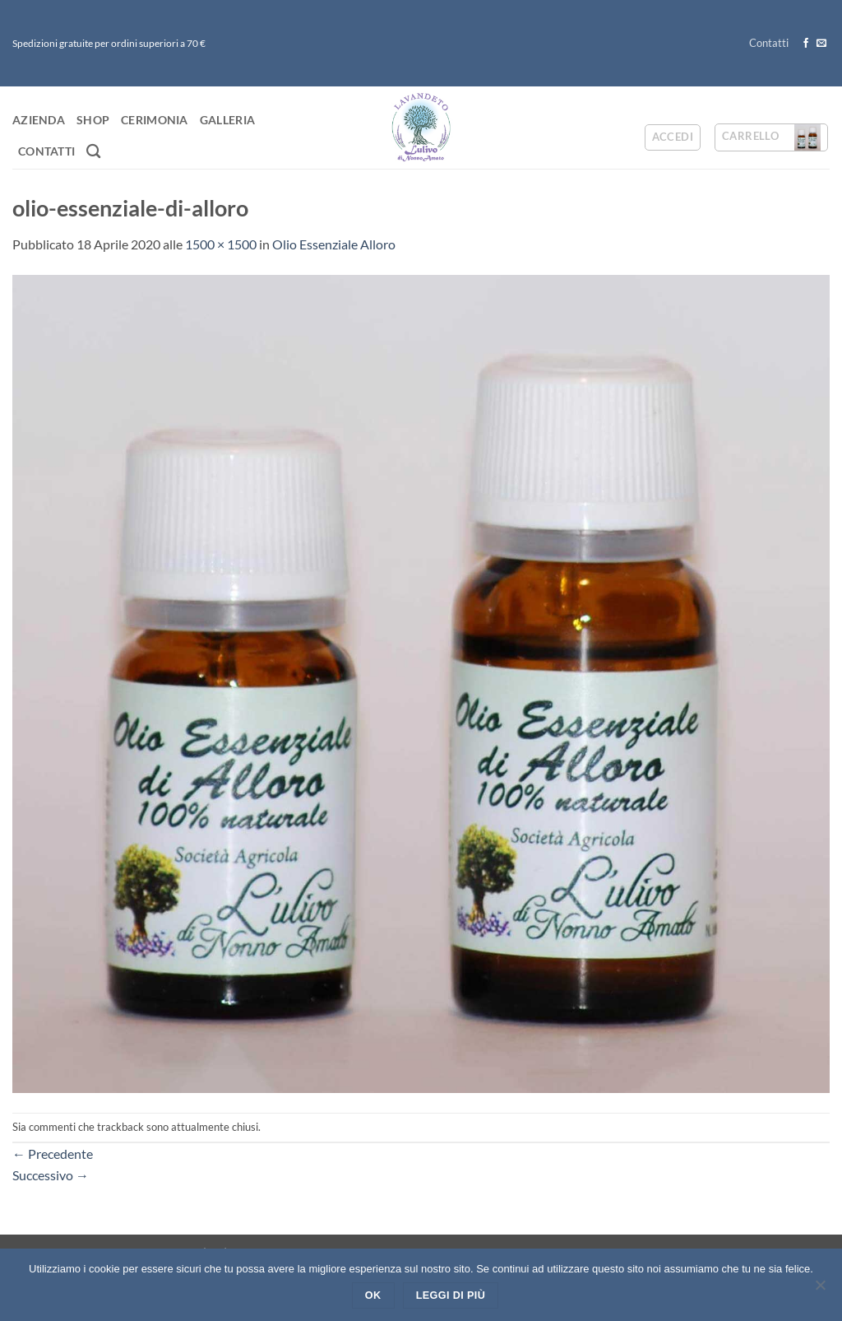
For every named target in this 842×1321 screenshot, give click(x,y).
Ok (373, 1295)
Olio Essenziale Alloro (334, 244)
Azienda (38, 120)
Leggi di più (450, 1295)
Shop (92, 120)
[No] (820, 1290)
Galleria (227, 120)
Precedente (52, 1153)
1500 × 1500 (221, 244)
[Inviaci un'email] (821, 43)
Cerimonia (154, 120)
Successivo (50, 1175)
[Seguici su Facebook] (806, 43)
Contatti (769, 42)
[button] (673, 137)
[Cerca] (93, 152)
